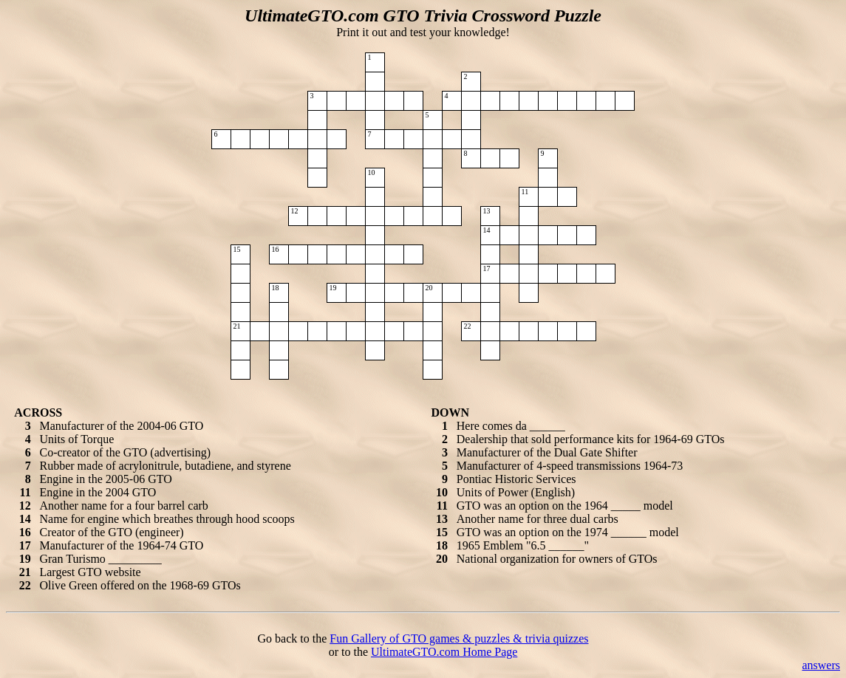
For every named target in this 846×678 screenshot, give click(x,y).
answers (821, 665)
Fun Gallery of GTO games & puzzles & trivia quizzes (459, 638)
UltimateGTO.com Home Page (444, 652)
